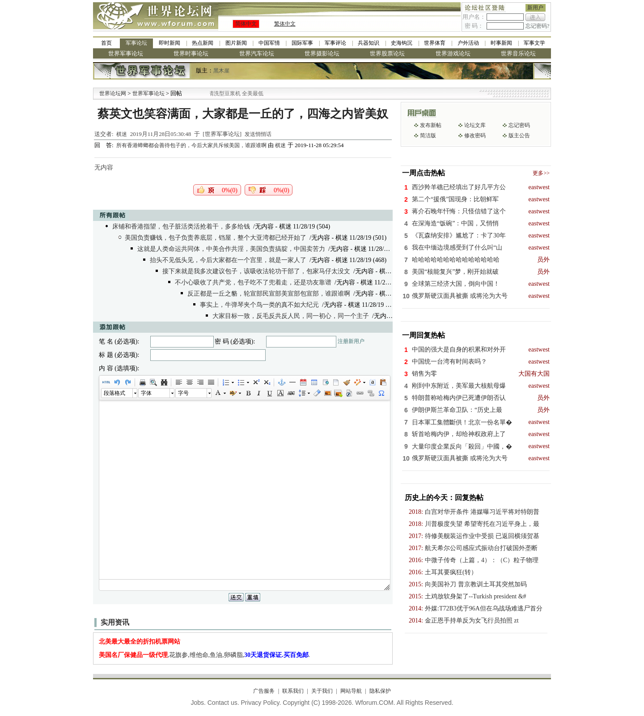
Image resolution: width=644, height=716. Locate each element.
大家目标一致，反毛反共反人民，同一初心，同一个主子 (290, 316)
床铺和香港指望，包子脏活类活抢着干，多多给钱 (181, 226)
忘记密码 (519, 125)
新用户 (535, 7)
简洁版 (428, 135)
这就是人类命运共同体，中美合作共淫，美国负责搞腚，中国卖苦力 (231, 249)
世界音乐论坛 (518, 53)
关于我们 (322, 691)
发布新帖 (430, 125)
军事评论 (335, 43)
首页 (106, 43)
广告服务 (264, 691)
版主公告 (519, 135)
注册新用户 (351, 341)
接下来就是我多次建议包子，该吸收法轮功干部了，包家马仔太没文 (256, 271)
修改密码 (475, 135)
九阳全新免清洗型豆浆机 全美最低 (235, 93)
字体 (146, 393)
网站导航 (351, 691)
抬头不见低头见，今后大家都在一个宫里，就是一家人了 (228, 260)
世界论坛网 (112, 93)
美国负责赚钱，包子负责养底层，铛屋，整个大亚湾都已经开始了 (215, 237)
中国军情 (269, 43)
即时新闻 (169, 43)
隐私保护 (380, 691)
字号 (183, 393)
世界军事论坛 (125, 53)
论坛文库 (475, 125)
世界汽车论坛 (256, 53)
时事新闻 (501, 43)
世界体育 (434, 43)
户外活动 (468, 43)
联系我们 (293, 691)
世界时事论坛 (191, 53)
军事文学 (534, 43)
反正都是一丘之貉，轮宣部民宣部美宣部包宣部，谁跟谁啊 (268, 293)
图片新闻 (236, 43)
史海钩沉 (401, 43)
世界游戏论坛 (453, 53)
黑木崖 (221, 71)
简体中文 (246, 24)
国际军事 (302, 43)
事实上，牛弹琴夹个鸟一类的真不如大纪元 (259, 304)
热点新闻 (202, 43)
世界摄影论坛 (322, 53)
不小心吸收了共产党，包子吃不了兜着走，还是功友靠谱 (253, 282)
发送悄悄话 (258, 134)
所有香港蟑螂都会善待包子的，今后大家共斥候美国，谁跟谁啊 (192, 145)
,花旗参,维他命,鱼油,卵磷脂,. (204, 655)
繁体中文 (285, 24)
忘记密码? (537, 26)
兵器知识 (368, 43)
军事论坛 (136, 43)
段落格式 (114, 393)
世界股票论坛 (387, 53)
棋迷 (121, 134)
